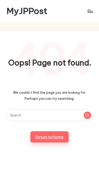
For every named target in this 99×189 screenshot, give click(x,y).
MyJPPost (26, 11)
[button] (87, 115)
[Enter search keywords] (49, 115)
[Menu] (90, 11)
